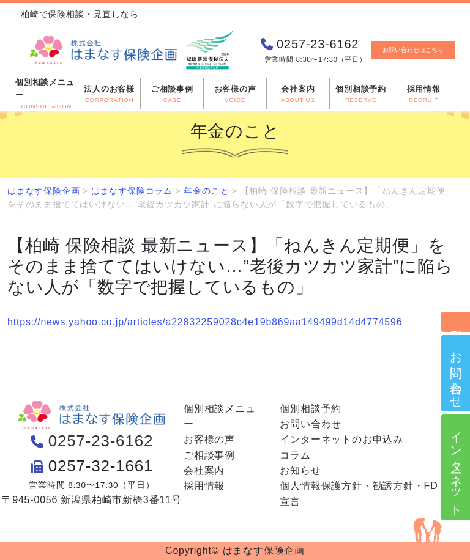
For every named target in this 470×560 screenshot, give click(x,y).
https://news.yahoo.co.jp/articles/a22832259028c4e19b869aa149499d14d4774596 (204, 322)
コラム (295, 455)
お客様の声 (209, 439)
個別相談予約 (456, 321)
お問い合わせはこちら (413, 49)
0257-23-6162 (101, 441)
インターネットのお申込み (341, 439)
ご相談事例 (209, 455)
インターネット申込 (456, 467)
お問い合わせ (456, 373)
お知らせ (300, 470)
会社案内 (204, 470)
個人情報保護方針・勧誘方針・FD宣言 (359, 493)
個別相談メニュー (220, 416)
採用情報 (204, 486)
